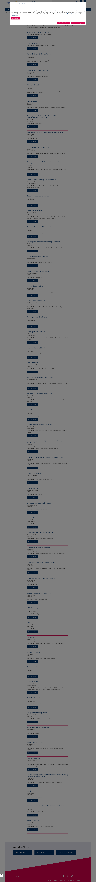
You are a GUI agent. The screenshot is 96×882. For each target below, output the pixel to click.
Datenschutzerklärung (72, 13)
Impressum (15, 15)
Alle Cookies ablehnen (64, 23)
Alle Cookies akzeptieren (78, 23)
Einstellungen (15, 18)
